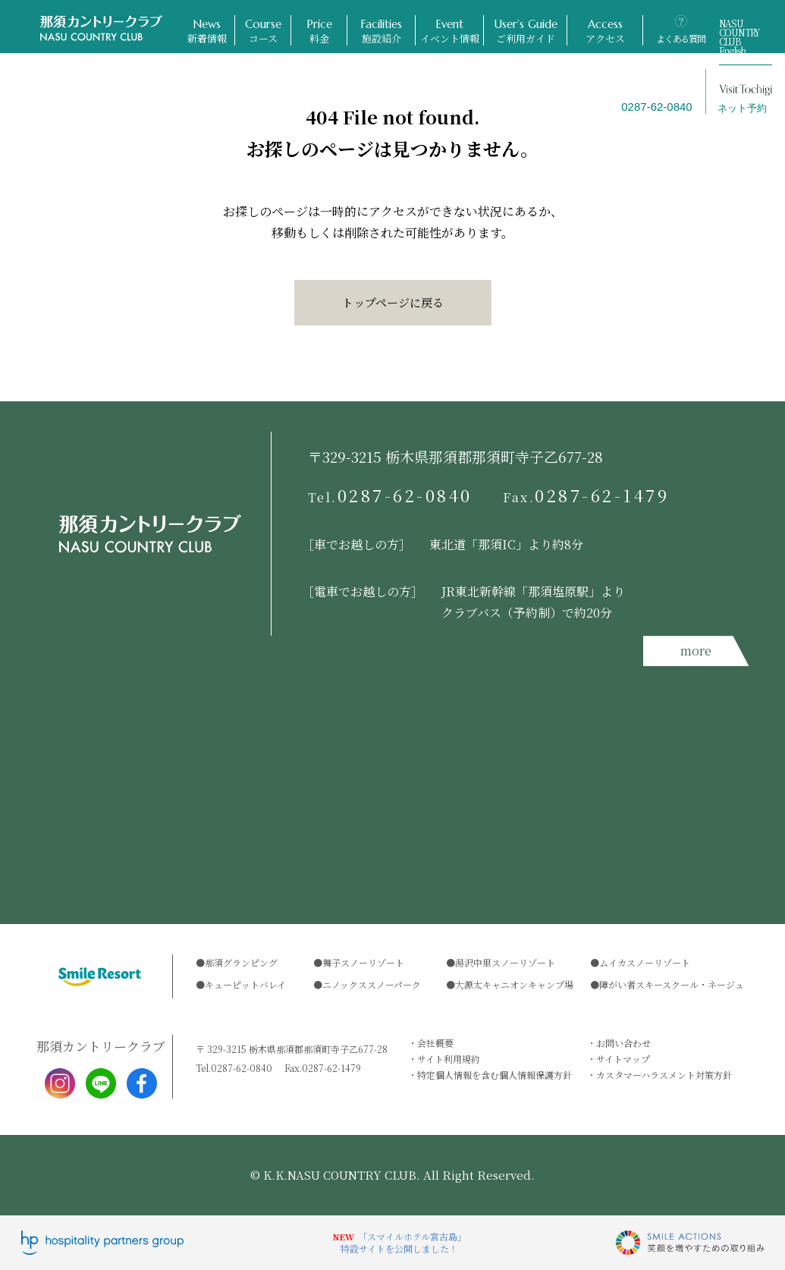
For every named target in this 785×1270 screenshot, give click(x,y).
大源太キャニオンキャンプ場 (514, 984)
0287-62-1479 (586, 495)
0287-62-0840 (390, 495)
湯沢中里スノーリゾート (505, 962)
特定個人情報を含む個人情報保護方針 (494, 1074)
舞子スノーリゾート (363, 962)
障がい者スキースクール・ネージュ (671, 984)
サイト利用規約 (448, 1058)
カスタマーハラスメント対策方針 (664, 1074)
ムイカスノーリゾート (644, 962)
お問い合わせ (623, 1042)
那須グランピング (241, 962)
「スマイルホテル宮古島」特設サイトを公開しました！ (403, 1242)
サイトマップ (623, 1058)
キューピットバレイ (245, 984)
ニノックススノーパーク (371, 984)
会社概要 (435, 1042)
